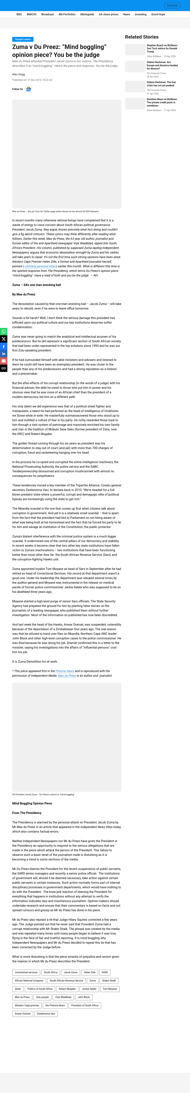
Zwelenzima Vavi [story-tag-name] (46, 1013)
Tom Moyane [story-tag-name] (110, 988)
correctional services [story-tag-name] (26, 972)
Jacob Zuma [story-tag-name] (70, 972)
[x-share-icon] (3, 340)
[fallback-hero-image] (135, 50)
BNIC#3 (31, 14)
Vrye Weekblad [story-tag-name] (63, 997)
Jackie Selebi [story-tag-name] (89, 988)
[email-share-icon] (3, 362)
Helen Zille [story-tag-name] (89, 972)
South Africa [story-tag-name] (50, 972)
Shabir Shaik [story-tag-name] (109, 980)
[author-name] (154, 56)
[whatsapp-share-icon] (3, 333)
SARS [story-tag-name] (105, 972)
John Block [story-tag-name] (84, 997)
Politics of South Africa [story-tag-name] (39, 988)
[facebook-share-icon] (3, 347)
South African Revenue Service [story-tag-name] (66, 980)
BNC (19, 14)
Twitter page (49, 211)
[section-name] (23, 39)
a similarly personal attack (40, 266)
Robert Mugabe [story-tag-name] (67, 988)
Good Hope (158, 14)
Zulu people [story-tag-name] (42, 997)
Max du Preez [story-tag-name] (22, 997)
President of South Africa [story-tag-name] (84, 1005)
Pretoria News (65, 671)
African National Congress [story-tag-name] (29, 980)
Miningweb (87, 14)
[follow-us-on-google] (28, 89)
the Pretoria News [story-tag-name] (55, 1005)
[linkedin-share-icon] (3, 355)
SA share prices (108, 14)
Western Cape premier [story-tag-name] (27, 1005)
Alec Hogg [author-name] (18, 74)
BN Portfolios (67, 14)
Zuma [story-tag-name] (93, 980)
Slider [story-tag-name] (18, 988)
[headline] (162, 48)
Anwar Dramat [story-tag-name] (22, 1013)
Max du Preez (67, 675)
